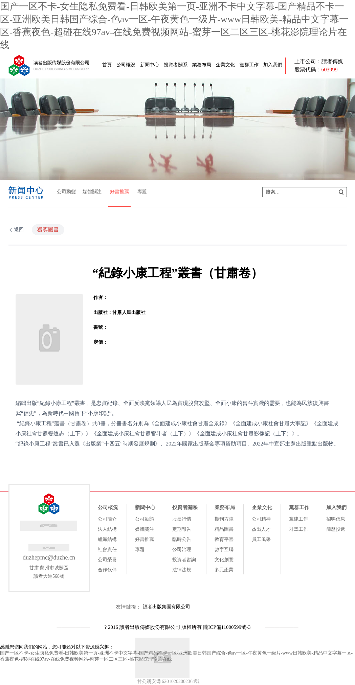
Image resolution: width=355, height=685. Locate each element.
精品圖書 (224, 529)
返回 (19, 229)
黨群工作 (249, 64)
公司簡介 (107, 519)
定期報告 (181, 529)
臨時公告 (181, 539)
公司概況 (125, 64)
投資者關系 (175, 64)
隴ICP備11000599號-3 (226, 627)
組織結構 (107, 539)
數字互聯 (224, 549)
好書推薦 (119, 191)
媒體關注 (92, 191)
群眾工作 (298, 529)
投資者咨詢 (184, 559)
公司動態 (66, 191)
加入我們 (272, 64)
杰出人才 (261, 529)
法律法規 (181, 569)
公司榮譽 (107, 559)
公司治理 (181, 549)
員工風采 (261, 539)
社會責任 (107, 549)
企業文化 (225, 64)
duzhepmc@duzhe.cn (49, 557)
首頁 (107, 64)
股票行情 (181, 519)
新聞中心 (149, 64)
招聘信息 (335, 519)
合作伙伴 (107, 569)
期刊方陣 (224, 519)
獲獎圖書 (48, 229)
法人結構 (107, 529)
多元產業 (224, 569)
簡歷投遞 (335, 529)
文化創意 (224, 559)
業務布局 (201, 64)
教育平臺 (224, 539)
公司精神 (261, 519)
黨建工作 (298, 519)
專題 (142, 191)
